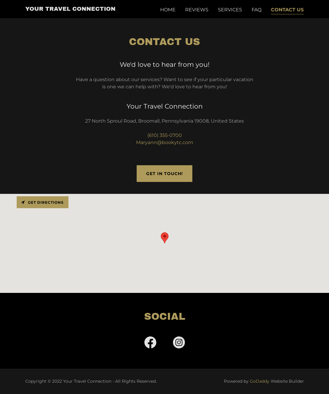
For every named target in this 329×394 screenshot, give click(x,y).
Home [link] (168, 10)
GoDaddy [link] (259, 381)
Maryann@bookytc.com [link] (164, 142)
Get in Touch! (164, 173)
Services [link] (230, 10)
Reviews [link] (196, 10)
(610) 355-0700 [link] (164, 135)
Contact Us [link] (287, 10)
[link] (70, 9)
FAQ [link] (256, 10)
